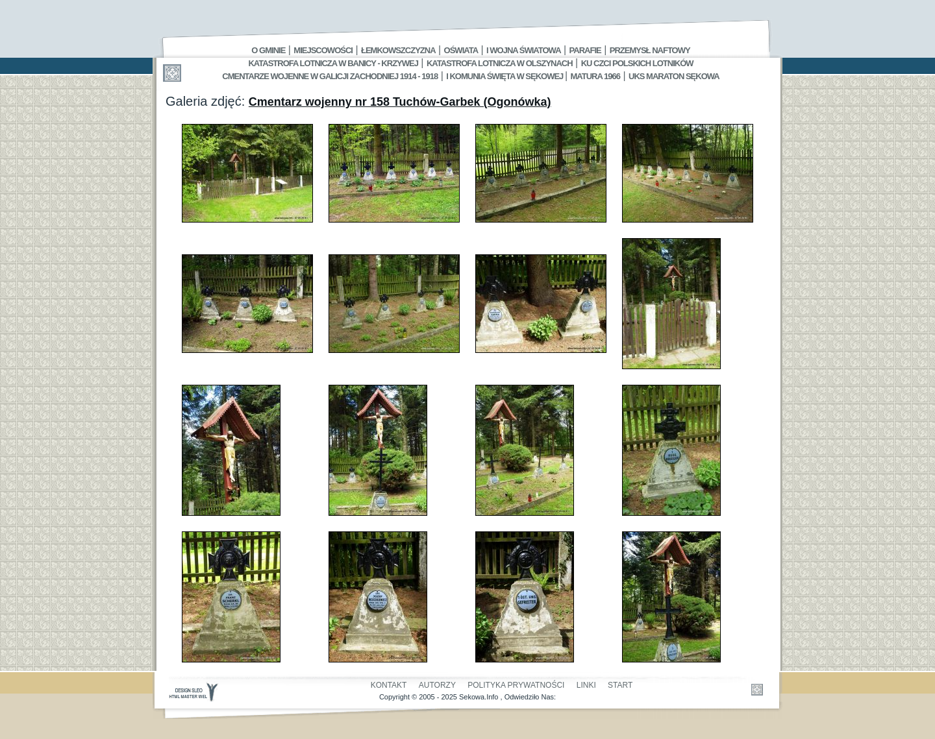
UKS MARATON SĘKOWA (674, 76)
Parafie (585, 50)
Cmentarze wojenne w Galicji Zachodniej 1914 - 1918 (330, 76)
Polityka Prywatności (516, 685)
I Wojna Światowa (523, 50)
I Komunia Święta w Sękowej (505, 76)
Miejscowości (323, 50)
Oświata (461, 50)
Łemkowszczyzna (398, 50)
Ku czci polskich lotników (637, 63)
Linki (586, 685)
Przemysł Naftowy (650, 50)
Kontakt (389, 685)
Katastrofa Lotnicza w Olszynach (500, 63)
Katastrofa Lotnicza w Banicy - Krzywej (333, 63)
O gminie (268, 50)
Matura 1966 (595, 76)
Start (620, 685)
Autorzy (437, 685)
